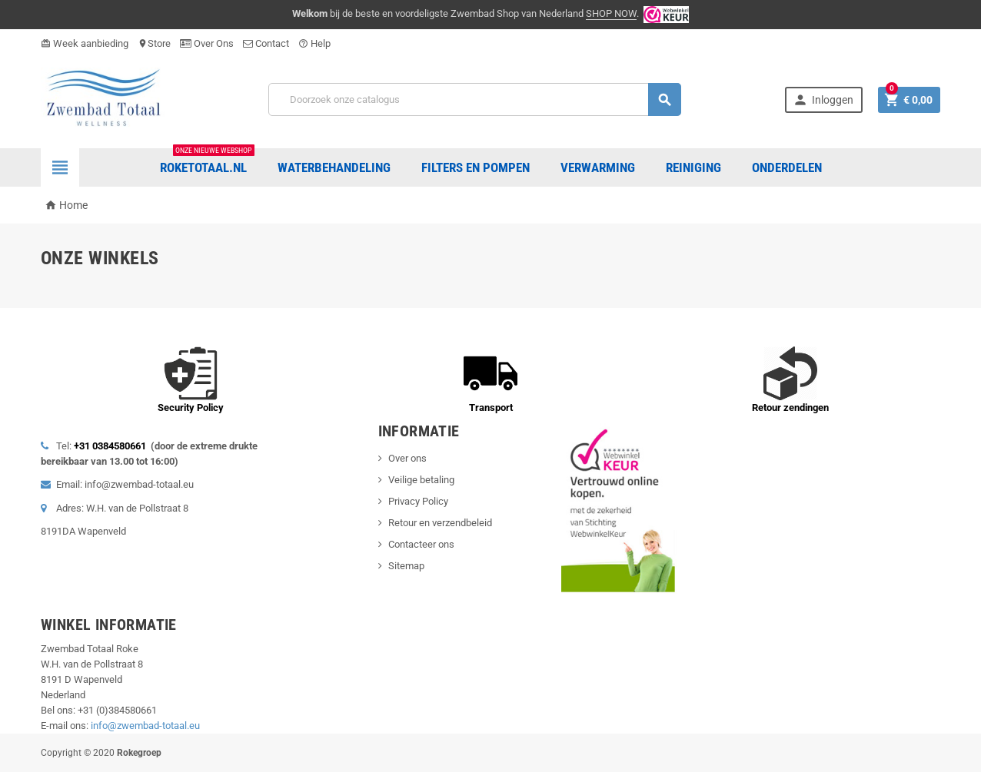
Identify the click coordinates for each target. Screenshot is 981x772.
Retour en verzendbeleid (440, 522)
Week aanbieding (84, 43)
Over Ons (207, 43)
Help (314, 43)
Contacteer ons (421, 544)
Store (154, 43)
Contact (266, 43)
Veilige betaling (421, 479)
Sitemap (406, 566)
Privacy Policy (418, 501)
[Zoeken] (474, 99)
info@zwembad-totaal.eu (145, 725)
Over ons (407, 458)
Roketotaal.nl (207, 161)
